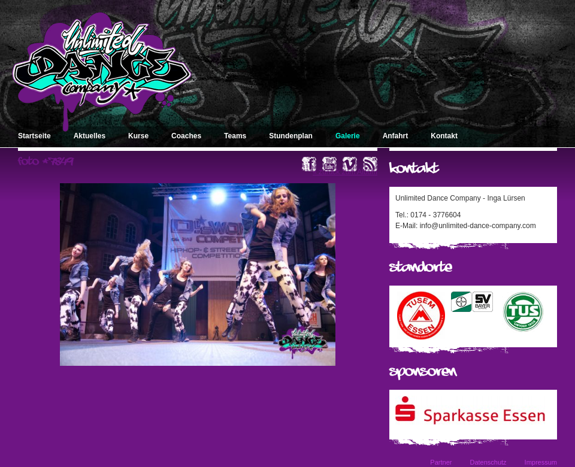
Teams (235, 136)
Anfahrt (395, 136)
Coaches (186, 136)
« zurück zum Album (345, 172)
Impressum (541, 462)
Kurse (138, 136)
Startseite (34, 136)
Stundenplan (291, 136)
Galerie (347, 136)
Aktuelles (89, 136)
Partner (441, 462)
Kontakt (444, 136)
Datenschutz (488, 462)
